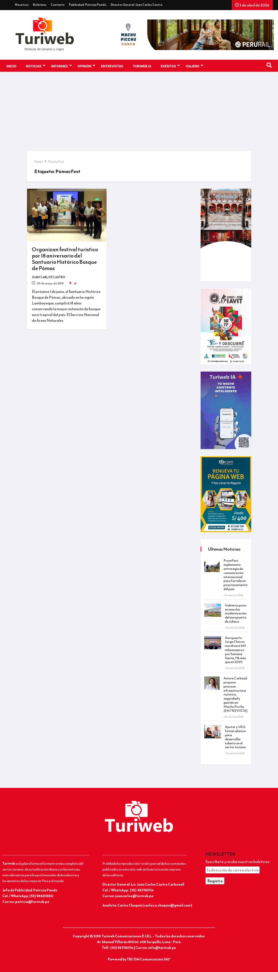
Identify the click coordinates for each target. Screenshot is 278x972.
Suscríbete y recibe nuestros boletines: (237, 861)
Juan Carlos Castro (48, 277)
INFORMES (61, 66)
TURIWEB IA (142, 66)
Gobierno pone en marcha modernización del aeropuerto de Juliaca (235, 613)
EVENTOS (170, 66)
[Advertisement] (139, 115)
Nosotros (22, 5)
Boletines (39, 5)
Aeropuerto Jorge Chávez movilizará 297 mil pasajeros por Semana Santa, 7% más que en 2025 (235, 650)
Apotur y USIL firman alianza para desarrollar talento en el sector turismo (235, 737)
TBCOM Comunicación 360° (148, 959)
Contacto (58, 5)
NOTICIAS (35, 66)
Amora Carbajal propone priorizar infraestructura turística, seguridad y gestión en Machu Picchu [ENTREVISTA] (236, 694)
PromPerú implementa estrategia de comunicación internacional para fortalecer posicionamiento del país (236, 575)
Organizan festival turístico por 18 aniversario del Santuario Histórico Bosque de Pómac (65, 258)
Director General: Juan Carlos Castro (137, 5)
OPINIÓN (86, 66)
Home (38, 161)
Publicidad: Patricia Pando (87, 5)
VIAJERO (194, 66)
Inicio (11, 66)
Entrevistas (112, 66)
